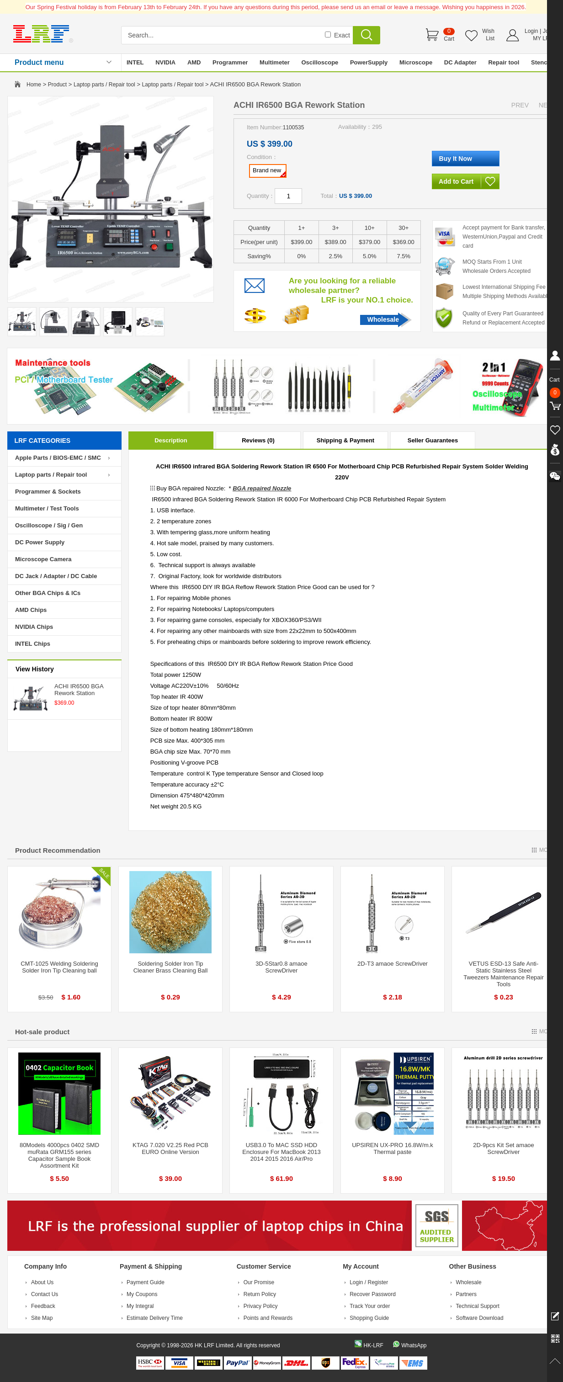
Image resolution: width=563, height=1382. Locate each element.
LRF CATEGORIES (43, 440)
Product (57, 84)
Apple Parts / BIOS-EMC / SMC (58, 457)
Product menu (39, 62)
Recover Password (373, 1294)
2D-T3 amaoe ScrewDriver (392, 963)
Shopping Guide (369, 1318)
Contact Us (44, 1294)
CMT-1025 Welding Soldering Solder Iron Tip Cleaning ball (59, 967)
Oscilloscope (319, 62)
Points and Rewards (268, 1318)
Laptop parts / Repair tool (104, 84)
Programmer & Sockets (48, 491)
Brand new (269, 172)
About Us (42, 1282)
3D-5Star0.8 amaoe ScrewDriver (281, 967)
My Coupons (142, 1294)
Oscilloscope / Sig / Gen (49, 525)
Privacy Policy (261, 1306)
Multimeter (275, 62)
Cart (449, 39)
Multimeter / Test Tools (47, 508)
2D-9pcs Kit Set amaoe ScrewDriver (503, 1148)
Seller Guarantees (433, 440)
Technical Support (477, 1306)
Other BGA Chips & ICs (47, 593)
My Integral (140, 1306)
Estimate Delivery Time (155, 1318)
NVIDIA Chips (34, 626)
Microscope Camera (43, 559)
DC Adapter (460, 62)
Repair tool (503, 62)
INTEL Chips (32, 643)
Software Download (480, 1318)
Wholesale (383, 319)
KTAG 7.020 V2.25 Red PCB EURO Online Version (170, 1148)
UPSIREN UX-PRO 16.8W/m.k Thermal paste (392, 1148)
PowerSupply (369, 62)
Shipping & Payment (345, 440)
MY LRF (543, 38)
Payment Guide (146, 1282)
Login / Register (369, 1282)
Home (34, 84)
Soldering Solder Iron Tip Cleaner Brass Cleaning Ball (170, 967)
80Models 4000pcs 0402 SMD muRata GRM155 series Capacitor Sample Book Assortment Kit (59, 1155)
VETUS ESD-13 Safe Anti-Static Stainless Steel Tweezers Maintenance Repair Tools (503, 974)
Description (170, 440)
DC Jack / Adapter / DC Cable (56, 576)
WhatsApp (413, 1345)
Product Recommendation (58, 850)
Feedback (43, 1306)
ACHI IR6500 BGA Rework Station (78, 689)
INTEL (135, 62)
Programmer (230, 62)
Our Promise (259, 1282)
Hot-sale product (42, 1032)
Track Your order (370, 1306)
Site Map (42, 1318)
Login (531, 31)
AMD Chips (31, 609)
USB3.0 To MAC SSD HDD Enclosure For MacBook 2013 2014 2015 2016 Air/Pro (281, 1152)
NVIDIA (165, 62)
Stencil (541, 62)
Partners (466, 1294)
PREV (520, 105)
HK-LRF (373, 1345)
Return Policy (260, 1294)
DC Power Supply (39, 542)
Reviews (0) (258, 440)
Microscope (415, 62)
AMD (194, 62)
